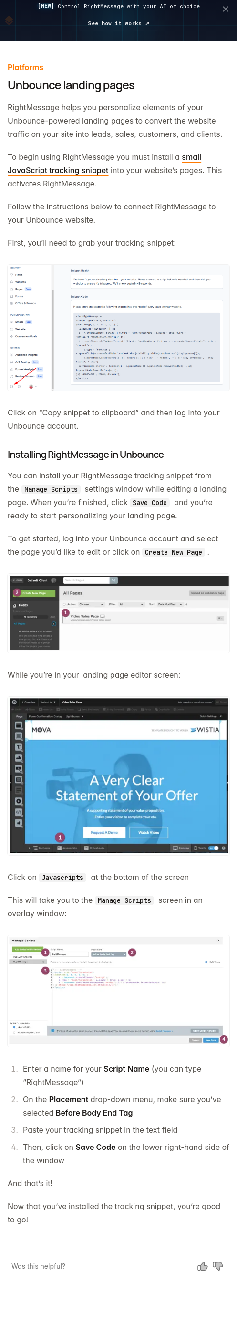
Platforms (25, 67)
